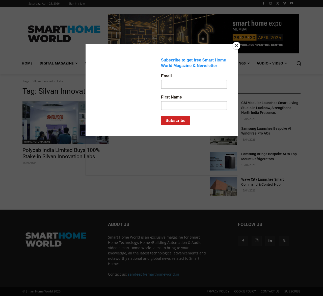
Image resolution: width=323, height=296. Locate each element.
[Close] (236, 45)
